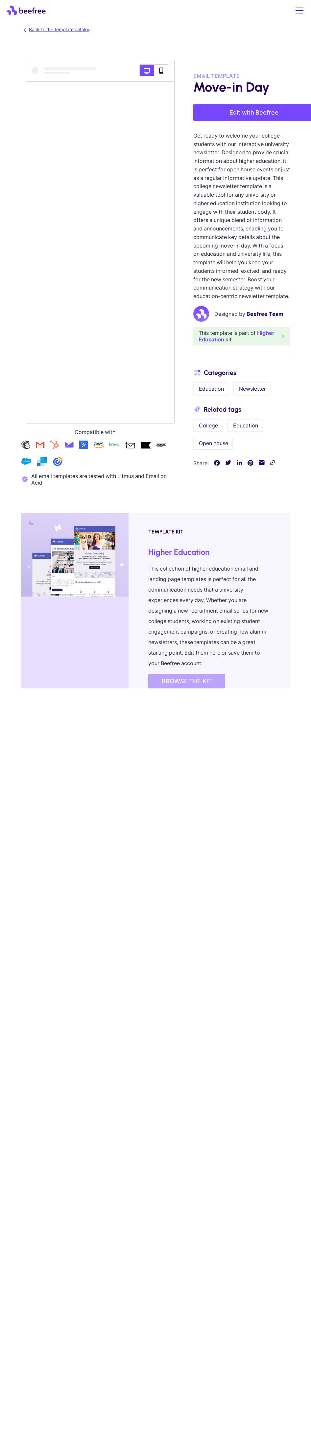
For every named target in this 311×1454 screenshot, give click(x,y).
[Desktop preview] (146, 70)
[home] (26, 10)
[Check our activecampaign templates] (83, 446)
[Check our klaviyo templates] (145, 446)
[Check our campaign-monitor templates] (69, 446)
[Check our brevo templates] (114, 446)
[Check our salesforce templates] (26, 462)
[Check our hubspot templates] (54, 446)
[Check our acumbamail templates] (130, 446)
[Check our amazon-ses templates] (98, 446)
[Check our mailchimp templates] (25, 446)
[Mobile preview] (161, 70)
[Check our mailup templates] (161, 446)
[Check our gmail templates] (40, 446)
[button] (298, 10)
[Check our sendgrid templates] (42, 462)
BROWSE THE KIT (187, 681)
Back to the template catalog (56, 29)
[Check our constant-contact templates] (58, 462)
